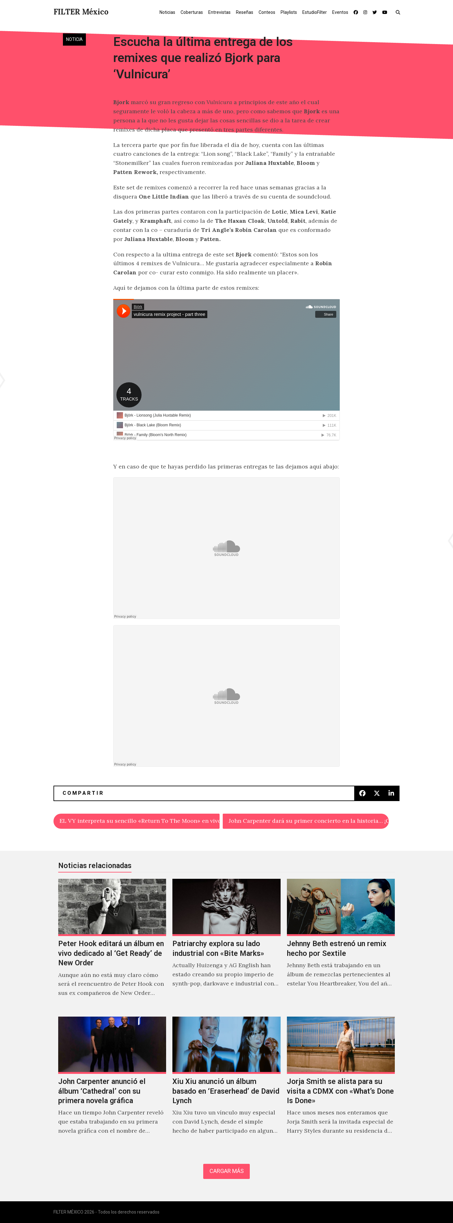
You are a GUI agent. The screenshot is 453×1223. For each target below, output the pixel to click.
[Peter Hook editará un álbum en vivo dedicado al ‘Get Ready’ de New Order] (112, 944)
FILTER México (81, 12)
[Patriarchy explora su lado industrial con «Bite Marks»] (226, 944)
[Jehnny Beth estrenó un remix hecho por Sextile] (341, 944)
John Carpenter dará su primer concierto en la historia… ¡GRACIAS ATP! (309, 820)
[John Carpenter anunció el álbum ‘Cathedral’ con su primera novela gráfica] (112, 1082)
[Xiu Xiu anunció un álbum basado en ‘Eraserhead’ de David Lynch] (226, 1082)
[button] (399, 12)
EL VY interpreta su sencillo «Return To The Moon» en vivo (139, 820)
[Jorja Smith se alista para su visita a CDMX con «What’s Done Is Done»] (341, 1082)
